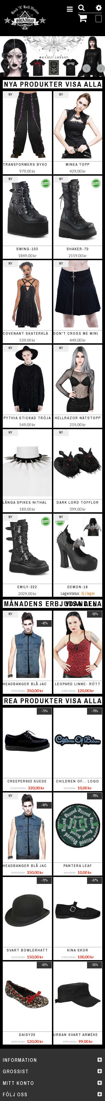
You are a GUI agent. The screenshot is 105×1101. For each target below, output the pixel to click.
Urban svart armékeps (78, 1034)
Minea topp (78, 164)
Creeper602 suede (27, 781)
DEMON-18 (77, 587)
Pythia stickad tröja (27, 418)
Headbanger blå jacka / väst (34, 684)
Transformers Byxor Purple (35, 164)
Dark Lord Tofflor (78, 502)
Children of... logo (77, 781)
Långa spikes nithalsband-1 (34, 502)
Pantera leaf (78, 865)
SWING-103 (27, 249)
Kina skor (77, 950)
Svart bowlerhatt (27, 950)
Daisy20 (27, 1034)
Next (101, 68)
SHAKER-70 (78, 249)
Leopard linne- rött (78, 684)
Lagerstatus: (70, 593)
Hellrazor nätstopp (78, 418)
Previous (86, 68)
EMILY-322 (27, 587)
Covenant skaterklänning (32, 333)
